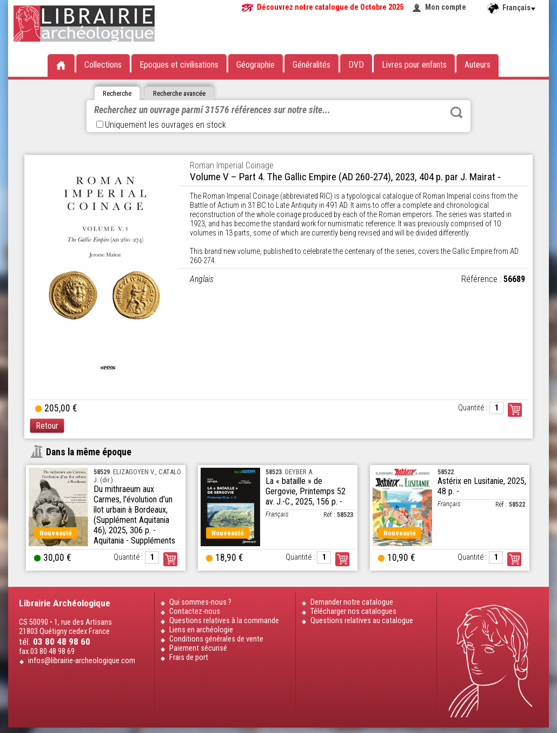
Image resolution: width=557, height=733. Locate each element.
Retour (47, 426)
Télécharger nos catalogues (353, 611)
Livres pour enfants (414, 65)
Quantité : (472, 408)
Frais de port (188, 657)
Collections (103, 65)
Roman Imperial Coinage (232, 165)
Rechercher (456, 112)
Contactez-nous (194, 611)
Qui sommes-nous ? (200, 602)
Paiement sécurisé (198, 648)
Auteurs (477, 65)
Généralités (311, 65)
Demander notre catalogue (351, 602)
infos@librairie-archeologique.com (81, 660)
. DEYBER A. (290, 472)
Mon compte (445, 7)
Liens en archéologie (201, 629)
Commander (515, 410)
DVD (356, 65)
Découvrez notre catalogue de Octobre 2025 (330, 7)
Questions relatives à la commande (224, 620)
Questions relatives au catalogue (361, 620)
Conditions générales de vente (216, 639)
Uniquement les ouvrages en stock (161, 125)
